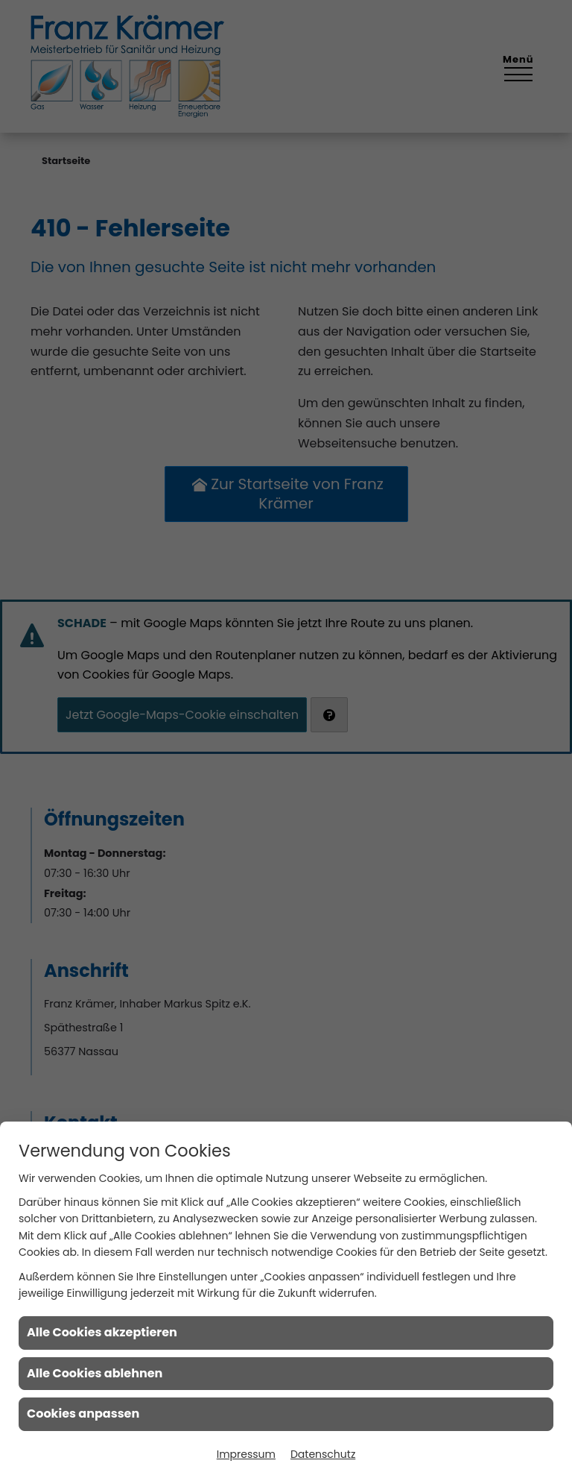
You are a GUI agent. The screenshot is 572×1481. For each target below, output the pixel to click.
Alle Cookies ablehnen (94, 1373)
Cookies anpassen (83, 1413)
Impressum (246, 1454)
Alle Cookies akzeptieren (102, 1332)
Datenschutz (322, 1454)
